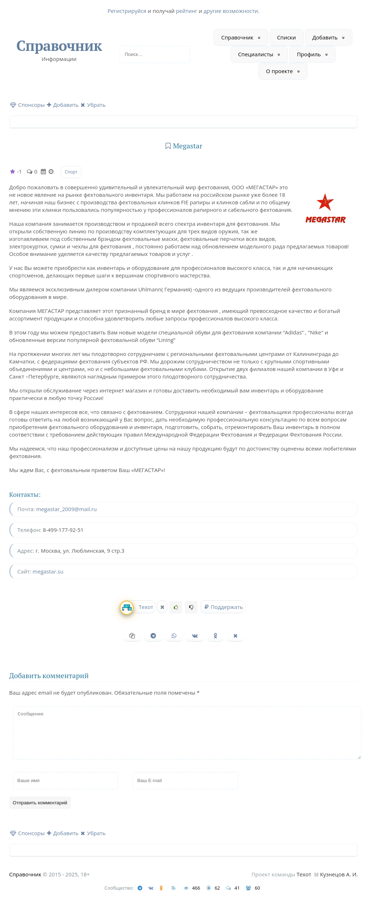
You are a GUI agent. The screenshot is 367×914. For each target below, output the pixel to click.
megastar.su (48, 571)
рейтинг (186, 10)
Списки (286, 37)
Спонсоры (27, 104)
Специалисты (255, 54)
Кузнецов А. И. (339, 882)
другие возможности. (231, 10)
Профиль (309, 54)
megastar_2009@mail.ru (66, 509)
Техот (137, 607)
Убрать (93, 104)
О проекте (279, 71)
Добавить (325, 37)
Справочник (59, 45)
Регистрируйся (127, 10)
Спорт (71, 172)
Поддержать (222, 606)
